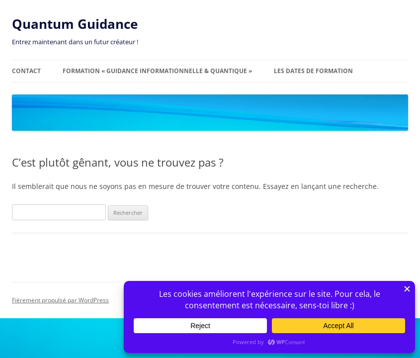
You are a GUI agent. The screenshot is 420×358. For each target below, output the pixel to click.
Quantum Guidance (75, 24)
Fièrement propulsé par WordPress (60, 300)
